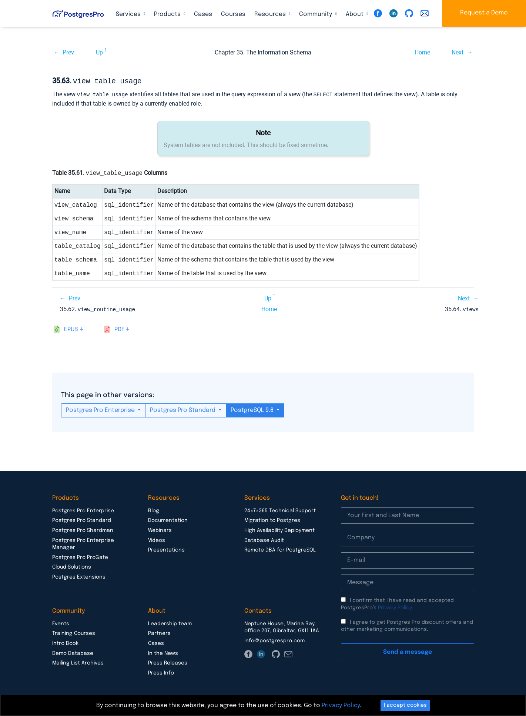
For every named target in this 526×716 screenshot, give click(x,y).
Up (99, 52)
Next (457, 52)
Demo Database (72, 652)
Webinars (160, 529)
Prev (68, 52)
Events (60, 622)
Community (316, 14)
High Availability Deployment (279, 529)
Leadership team (170, 622)
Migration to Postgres (272, 519)
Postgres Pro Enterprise (101, 409)
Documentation (168, 519)
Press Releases (167, 661)
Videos (156, 539)
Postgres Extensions (78, 575)
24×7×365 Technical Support (280, 509)
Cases (203, 14)
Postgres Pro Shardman (82, 529)
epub (71, 328)
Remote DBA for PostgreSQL (280, 548)
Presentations (166, 548)
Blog (153, 509)
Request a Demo (484, 13)
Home (422, 52)
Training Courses (73, 632)
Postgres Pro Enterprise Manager (83, 542)
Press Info (161, 671)
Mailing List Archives (78, 661)
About (355, 14)
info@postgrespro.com (274, 639)
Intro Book (65, 642)
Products (168, 14)
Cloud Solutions (71, 565)
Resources (270, 14)
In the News (163, 652)
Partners (159, 632)
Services (129, 14)
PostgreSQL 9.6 (253, 409)
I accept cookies (405, 705)
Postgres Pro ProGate (80, 556)
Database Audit (264, 539)
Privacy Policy (395, 606)
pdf (119, 328)
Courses (233, 14)
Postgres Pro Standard (183, 409)
